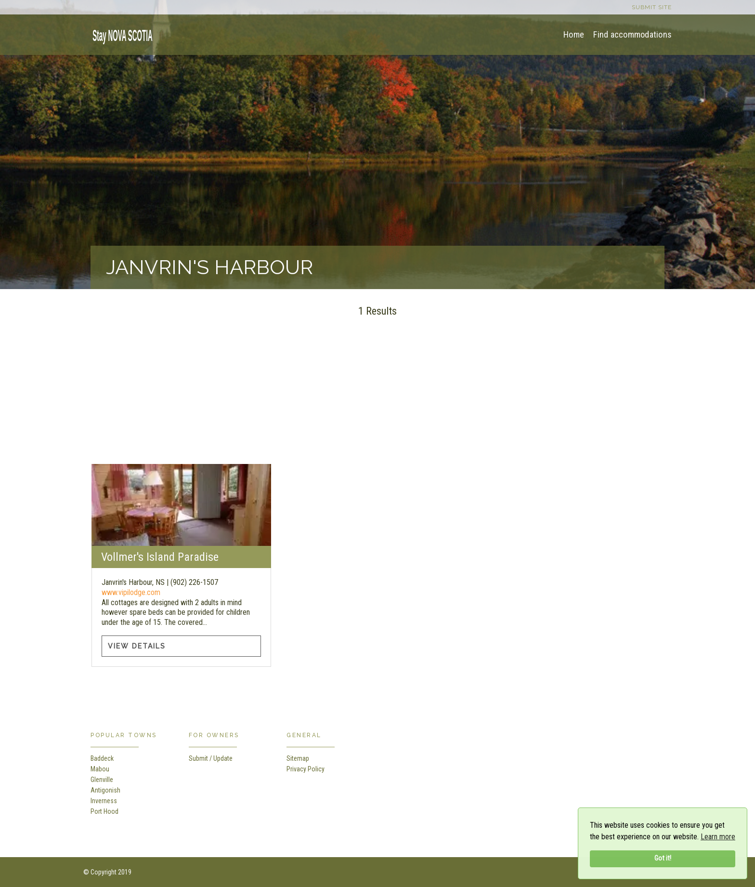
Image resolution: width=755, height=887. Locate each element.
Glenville (102, 779)
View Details (137, 646)
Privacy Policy (305, 769)
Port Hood (104, 811)
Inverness (104, 801)
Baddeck (102, 758)
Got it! (662, 858)
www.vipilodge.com (131, 592)
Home (573, 34)
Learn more (718, 836)
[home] (119, 34)
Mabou (100, 769)
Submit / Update (211, 758)
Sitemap (297, 758)
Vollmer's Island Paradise (160, 557)
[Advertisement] (377, 396)
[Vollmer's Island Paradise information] (181, 505)
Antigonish (105, 790)
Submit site (652, 7)
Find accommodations (632, 34)
